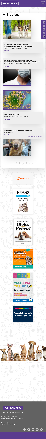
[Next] (32, 164)
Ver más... (7, 50)
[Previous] (13, 164)
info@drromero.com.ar (11, 423)
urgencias (30, 136)
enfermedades (38, 136)
